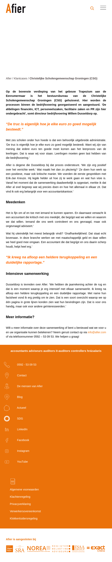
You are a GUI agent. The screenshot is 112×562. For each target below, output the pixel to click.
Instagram (16, 451)
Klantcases (20, 78)
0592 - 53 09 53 (20, 365)
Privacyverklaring (20, 504)
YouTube (16, 462)
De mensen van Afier (23, 386)
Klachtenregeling (20, 497)
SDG (13, 419)
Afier (9, 78)
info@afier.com (97, 332)
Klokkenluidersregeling (24, 518)
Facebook (16, 440)
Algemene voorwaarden (24, 489)
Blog (13, 397)
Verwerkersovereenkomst (25, 511)
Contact (15, 376)
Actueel (15, 408)
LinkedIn (16, 429)
